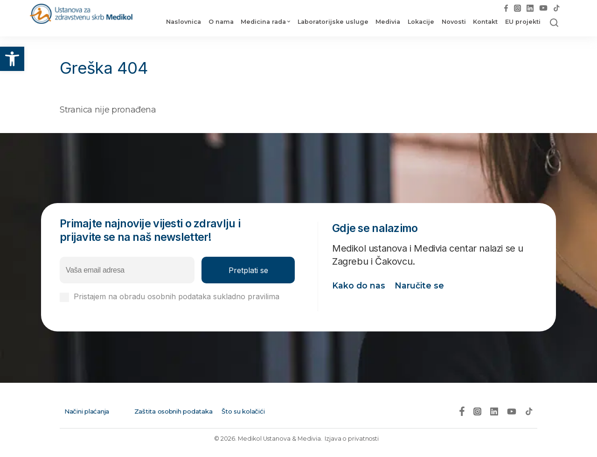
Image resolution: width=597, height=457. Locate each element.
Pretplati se (248, 270)
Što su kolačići (240, 410)
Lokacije (419, 22)
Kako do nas (359, 287)
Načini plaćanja (85, 410)
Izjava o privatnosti (351, 437)
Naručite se (419, 287)
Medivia (386, 22)
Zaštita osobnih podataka (173, 410)
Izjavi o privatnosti (106, 305)
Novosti (452, 22)
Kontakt (484, 22)
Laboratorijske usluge (331, 22)
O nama (219, 22)
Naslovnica (182, 22)
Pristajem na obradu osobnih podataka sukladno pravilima (176, 301)
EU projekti (521, 22)
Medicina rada (262, 22)
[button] (12, 59)
